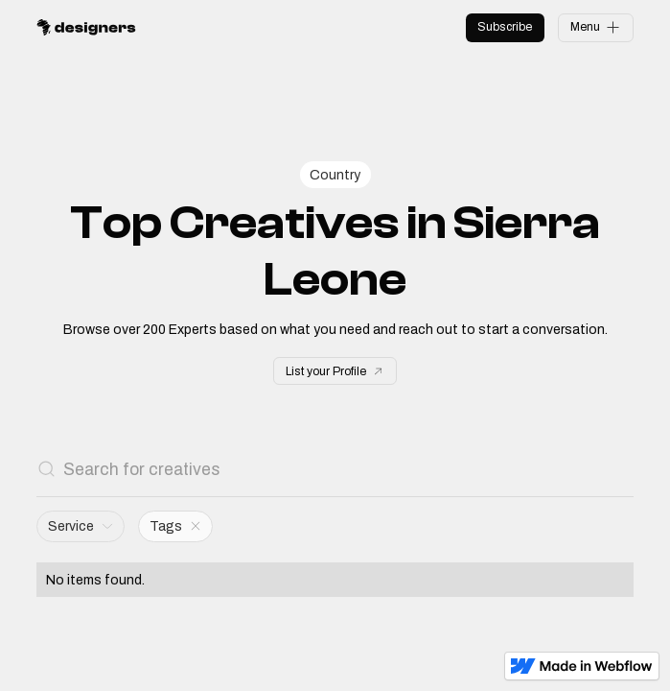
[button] (80, 526)
